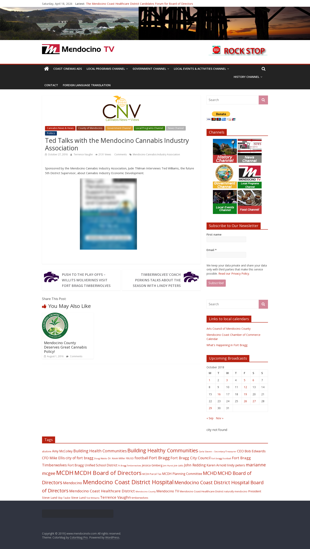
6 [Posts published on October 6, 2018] (253, 380)
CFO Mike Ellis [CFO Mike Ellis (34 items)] (53, 457)
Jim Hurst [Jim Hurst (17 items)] (168, 465)
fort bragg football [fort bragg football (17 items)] (221, 458)
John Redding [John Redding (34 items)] (195, 464)
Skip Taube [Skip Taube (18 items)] (64, 497)
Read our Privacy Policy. (233, 273)
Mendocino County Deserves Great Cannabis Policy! (65, 347)
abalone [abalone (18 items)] (46, 451)
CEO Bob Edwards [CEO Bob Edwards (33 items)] (251, 451)
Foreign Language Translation (87, 85)
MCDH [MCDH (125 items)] (65, 472)
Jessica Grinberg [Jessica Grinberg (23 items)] (152, 465)
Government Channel (149, 69)
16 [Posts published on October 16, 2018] (219, 394)
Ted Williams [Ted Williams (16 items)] (92, 497)
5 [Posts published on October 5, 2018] (244, 380)
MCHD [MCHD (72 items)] (210, 473)
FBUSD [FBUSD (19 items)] (130, 458)
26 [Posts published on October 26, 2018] (245, 401)
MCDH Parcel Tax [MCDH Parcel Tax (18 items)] (151, 473)
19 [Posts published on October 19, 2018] (245, 394)
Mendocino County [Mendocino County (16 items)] (146, 491)
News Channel (176, 128)
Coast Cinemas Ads (67, 69)
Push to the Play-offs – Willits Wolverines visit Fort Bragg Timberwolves (87, 280)
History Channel (246, 77)
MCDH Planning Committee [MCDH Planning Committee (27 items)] (182, 474)
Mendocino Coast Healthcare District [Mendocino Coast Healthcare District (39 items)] (102, 490)
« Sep (210, 418)
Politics (51, 133)
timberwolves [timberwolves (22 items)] (140, 497)
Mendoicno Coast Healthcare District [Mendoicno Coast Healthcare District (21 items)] (201, 491)
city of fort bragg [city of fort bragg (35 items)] (79, 457)
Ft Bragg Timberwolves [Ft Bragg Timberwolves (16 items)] (129, 465)
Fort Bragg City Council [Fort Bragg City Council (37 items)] (190, 457)
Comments (120, 154)
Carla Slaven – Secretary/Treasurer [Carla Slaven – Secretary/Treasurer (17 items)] (217, 451)
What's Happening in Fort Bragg (227, 345)
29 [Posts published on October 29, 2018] (210, 408)
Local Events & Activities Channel (200, 69)
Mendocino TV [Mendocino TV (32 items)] (167, 491)
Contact (51, 85)
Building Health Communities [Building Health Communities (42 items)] (100, 450)
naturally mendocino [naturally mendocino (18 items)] (235, 491)
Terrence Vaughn (83, 154)
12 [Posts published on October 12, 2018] (245, 387)
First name (214, 234)
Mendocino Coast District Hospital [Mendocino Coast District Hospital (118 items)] (128, 482)
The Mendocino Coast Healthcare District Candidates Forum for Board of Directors (139, 4)
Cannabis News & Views (60, 128)
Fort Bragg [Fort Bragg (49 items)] (159, 457)
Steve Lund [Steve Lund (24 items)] (78, 497)
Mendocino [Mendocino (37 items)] (72, 482)
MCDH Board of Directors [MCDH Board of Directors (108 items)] (108, 472)
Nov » (219, 418)
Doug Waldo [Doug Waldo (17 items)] (100, 458)
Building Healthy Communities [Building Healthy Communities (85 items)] (162, 450)
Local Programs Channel (106, 69)
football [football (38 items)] (141, 457)
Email (212, 250)
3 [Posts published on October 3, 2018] (227, 380)
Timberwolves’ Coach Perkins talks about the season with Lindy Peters (155, 280)
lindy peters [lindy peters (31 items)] (236, 465)
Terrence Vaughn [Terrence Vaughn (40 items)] (115, 497)
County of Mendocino (90, 128)
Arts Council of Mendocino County (229, 328)
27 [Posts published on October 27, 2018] (254, 401)
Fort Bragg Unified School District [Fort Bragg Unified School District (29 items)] (92, 465)
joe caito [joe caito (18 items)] (178, 465)
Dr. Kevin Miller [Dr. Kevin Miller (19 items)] (116, 458)
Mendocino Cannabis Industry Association (156, 154)
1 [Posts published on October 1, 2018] (209, 380)
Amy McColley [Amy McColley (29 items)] (62, 451)
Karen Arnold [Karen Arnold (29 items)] (216, 465)
